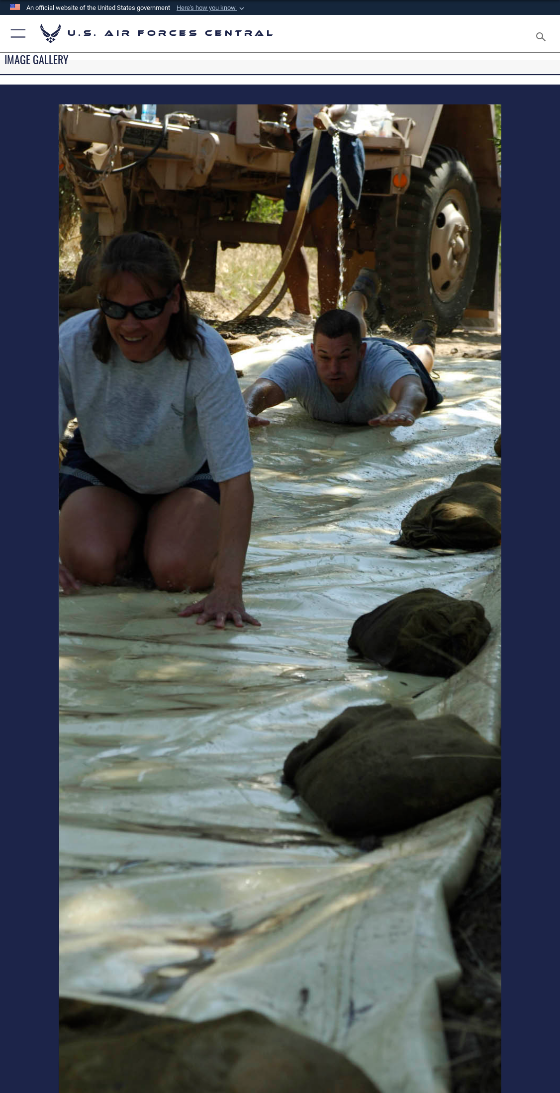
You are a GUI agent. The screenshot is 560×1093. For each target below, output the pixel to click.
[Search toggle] (543, 33)
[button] (211, 8)
